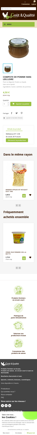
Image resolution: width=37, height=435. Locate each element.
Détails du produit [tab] (14, 129)
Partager (11, 113)
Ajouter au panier (20, 104)
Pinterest (22, 113)
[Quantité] (5, 104)
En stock (9, 137)
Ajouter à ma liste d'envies (13, 118)
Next (19, 205)
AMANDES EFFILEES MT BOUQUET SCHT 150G (17, 190)
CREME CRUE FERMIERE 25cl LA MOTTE (16, 253)
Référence (9, 134)
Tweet (16, 113)
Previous (17, 205)
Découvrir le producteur (17, 140)
